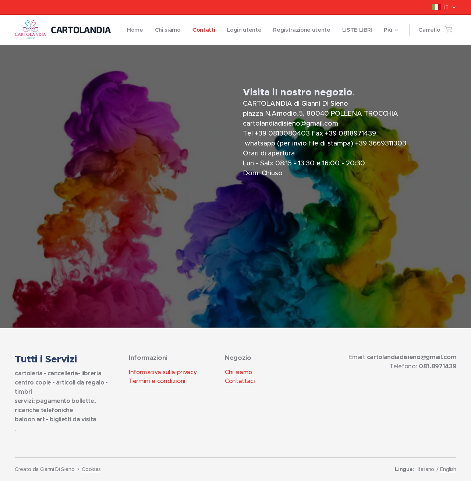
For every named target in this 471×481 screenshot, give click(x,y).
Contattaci (240, 381)
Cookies (91, 469)
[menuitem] (172, 30)
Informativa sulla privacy (163, 372)
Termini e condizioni (157, 381)
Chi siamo (238, 372)
